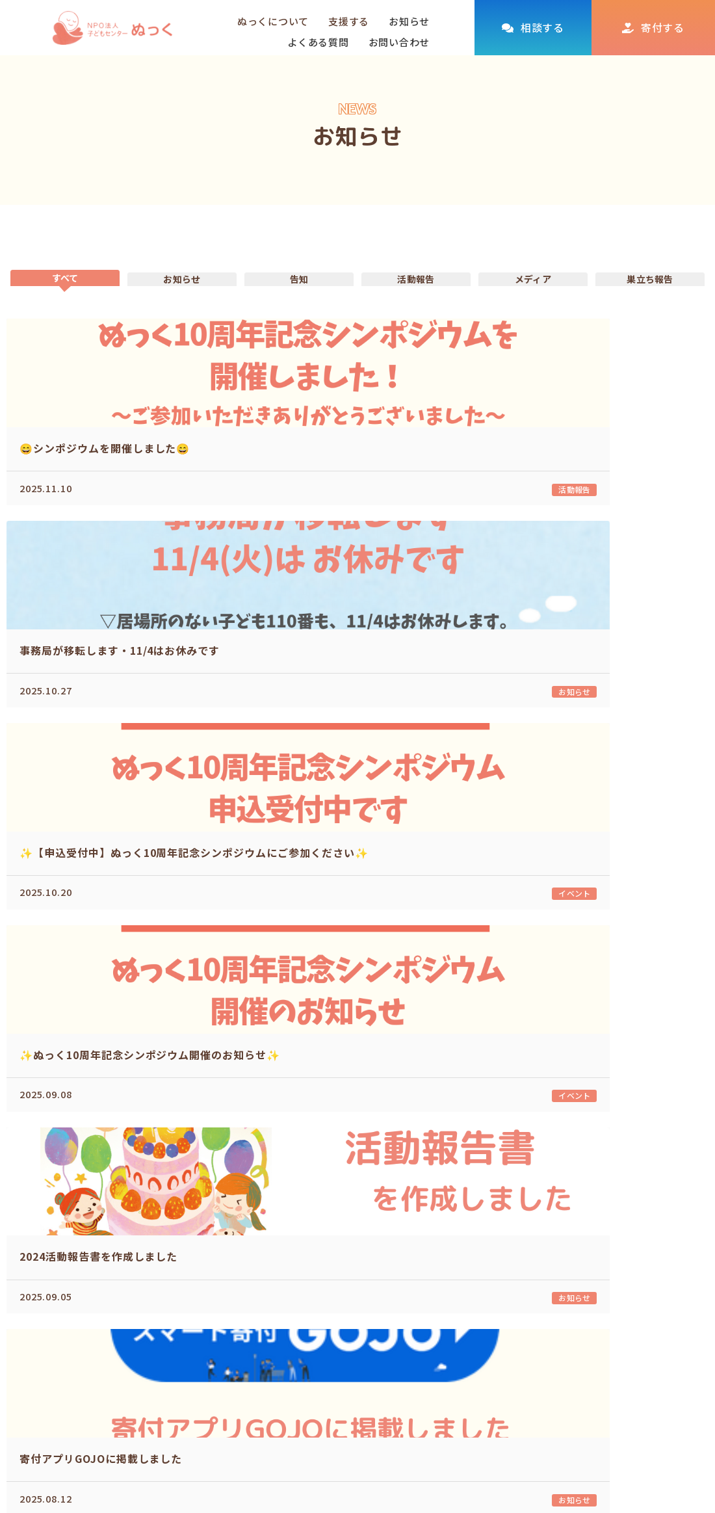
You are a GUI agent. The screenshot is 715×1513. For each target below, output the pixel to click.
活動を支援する (512, 1308)
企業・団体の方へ (528, 1353)
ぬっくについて (419, 1308)
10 (445, 1145)
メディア (533, 298)
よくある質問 (318, 42)
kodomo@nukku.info (101, 1472)
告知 (299, 298)
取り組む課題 (424, 1331)
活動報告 (416, 298)
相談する (542, 27)
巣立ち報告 (650, 298)
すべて (65, 292)
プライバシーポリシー (654, 1355)
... (402, 1145)
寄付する (662, 27)
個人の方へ (513, 1331)
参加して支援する (528, 1375)
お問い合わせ (399, 42)
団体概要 (414, 1353)
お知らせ (409, 21)
